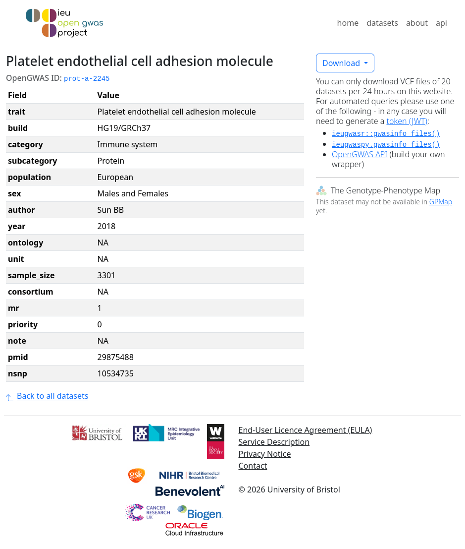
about (417, 22)
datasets (382, 22)
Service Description (274, 441)
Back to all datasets (47, 395)
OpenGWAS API (359, 154)
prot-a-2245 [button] (86, 79)
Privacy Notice (265, 453)
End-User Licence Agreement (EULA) (305, 430)
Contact (253, 465)
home (348, 22)
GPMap (440, 201)
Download (342, 63)
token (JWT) (406, 121)
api (441, 22)
